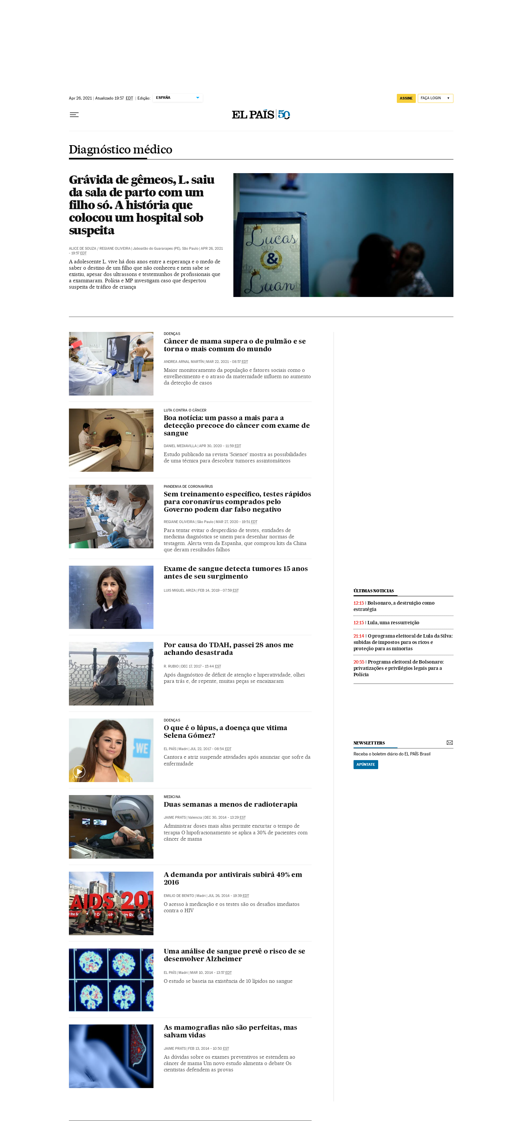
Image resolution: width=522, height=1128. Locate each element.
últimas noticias (374, 590)
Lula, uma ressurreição (394, 623)
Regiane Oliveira (115, 248)
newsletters (369, 742)
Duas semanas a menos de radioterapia (231, 805)
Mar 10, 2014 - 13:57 (211, 973)
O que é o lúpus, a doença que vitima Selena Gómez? (226, 732)
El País (170, 749)
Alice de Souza (82, 248)
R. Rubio (171, 666)
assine (406, 98)
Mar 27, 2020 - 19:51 (236, 522)
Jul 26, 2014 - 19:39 (228, 896)
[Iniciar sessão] (435, 98)
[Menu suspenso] (74, 115)
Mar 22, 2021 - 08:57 (227, 362)
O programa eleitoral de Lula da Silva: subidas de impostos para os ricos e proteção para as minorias (403, 642)
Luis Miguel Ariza (180, 590)
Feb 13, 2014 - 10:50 (208, 1048)
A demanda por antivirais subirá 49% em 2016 (233, 879)
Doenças (172, 334)
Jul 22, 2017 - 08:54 (210, 749)
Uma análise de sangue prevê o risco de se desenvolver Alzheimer (235, 956)
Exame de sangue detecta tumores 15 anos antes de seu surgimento (236, 573)
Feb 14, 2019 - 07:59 (218, 590)
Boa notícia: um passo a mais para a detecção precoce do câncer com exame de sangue (237, 426)
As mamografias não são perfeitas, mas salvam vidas (231, 1032)
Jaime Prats (175, 817)
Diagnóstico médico (120, 150)
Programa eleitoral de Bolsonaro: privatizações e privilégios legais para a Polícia (399, 668)
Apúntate (366, 764)
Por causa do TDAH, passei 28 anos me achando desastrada (229, 649)
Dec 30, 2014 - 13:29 (225, 817)
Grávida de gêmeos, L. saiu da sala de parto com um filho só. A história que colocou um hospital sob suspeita (141, 204)
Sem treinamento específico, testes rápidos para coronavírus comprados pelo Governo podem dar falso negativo (238, 502)
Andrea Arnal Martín (184, 362)
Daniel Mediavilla (180, 446)
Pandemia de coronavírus (188, 487)
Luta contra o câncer (185, 411)
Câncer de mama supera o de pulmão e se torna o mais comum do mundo (235, 346)
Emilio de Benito (179, 896)
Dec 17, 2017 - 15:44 (201, 666)
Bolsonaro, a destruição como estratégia (394, 606)
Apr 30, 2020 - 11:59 (220, 446)
